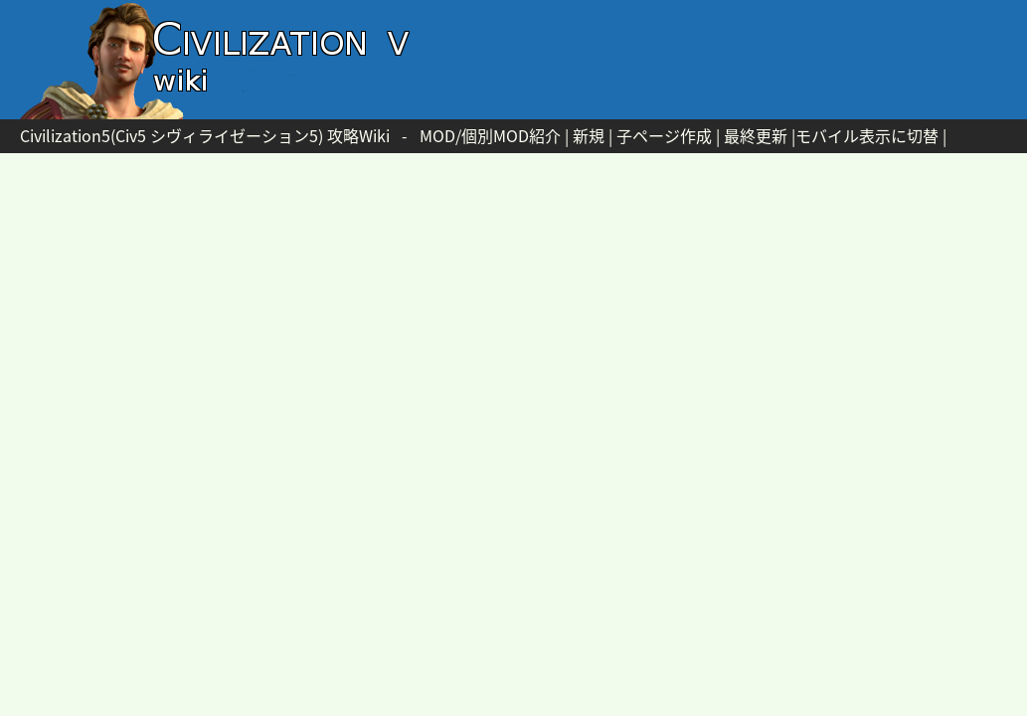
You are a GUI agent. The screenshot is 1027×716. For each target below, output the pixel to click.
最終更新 (755, 135)
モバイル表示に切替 (867, 135)
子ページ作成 (664, 135)
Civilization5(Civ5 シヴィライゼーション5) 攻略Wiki (205, 135)
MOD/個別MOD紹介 (490, 135)
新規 (588, 135)
